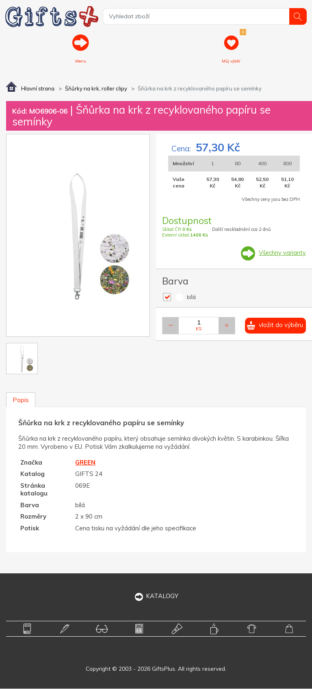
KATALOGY (156, 597)
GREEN (85, 463)
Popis (21, 400)
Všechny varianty (282, 253)
